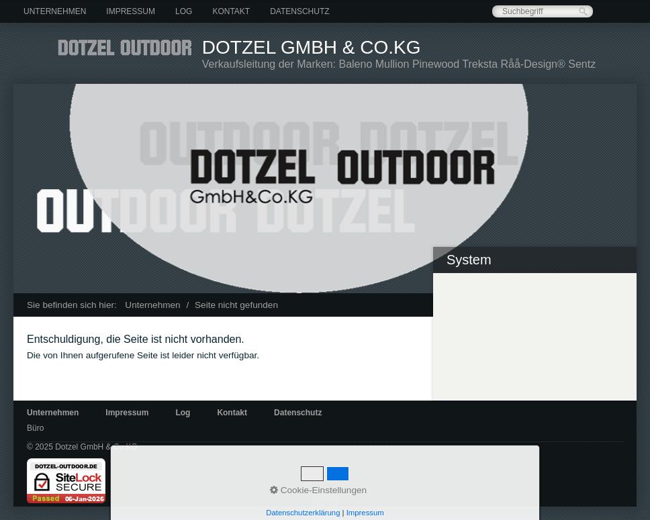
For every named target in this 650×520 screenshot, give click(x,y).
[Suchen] (583, 11)
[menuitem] (54, 11)
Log (183, 11)
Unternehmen (55, 11)
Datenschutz (299, 11)
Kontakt (231, 11)
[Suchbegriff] (542, 11)
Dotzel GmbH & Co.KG (311, 47)
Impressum (130, 11)
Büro (35, 428)
